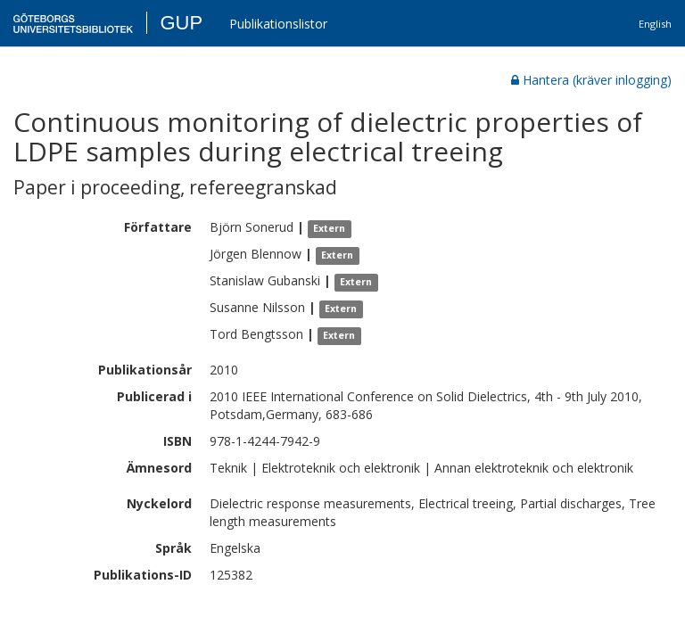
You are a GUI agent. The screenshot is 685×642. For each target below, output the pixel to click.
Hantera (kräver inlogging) (591, 79)
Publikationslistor (278, 23)
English (655, 23)
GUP (181, 23)
